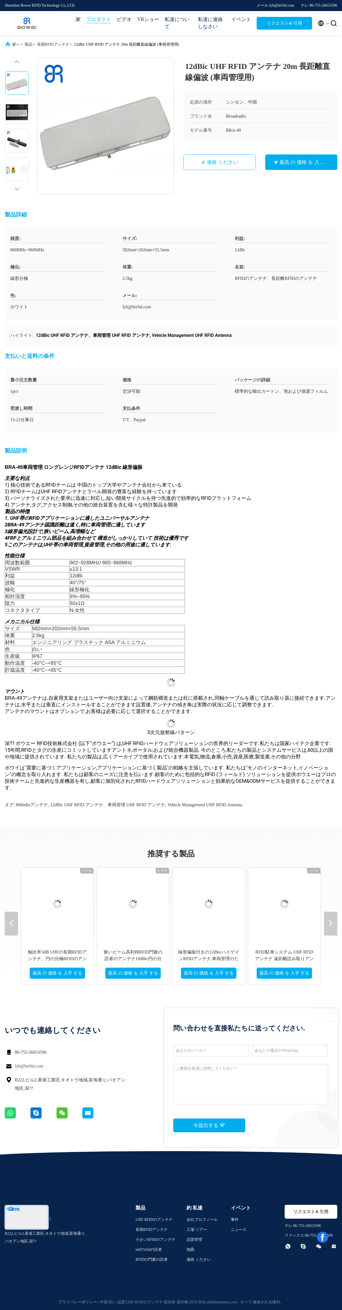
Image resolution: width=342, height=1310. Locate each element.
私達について (177, 23)
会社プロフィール (202, 1220)
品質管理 (194, 1239)
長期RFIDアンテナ (53, 44)
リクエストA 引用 (284, 23)
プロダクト (98, 19)
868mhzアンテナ (32, 804)
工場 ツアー (197, 1230)
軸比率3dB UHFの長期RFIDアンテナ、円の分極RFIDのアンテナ (57, 959)
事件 (235, 1220)
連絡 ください (222, 162)
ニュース (238, 1230)
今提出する (209, 1125)
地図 (190, 1249)
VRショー (148, 19)
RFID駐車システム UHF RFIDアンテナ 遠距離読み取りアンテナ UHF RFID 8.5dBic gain (284, 959)
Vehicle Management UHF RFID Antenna (204, 804)
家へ (16, 44)
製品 (28, 44)
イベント (241, 19)
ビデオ (124, 19)
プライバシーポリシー (77, 1302)
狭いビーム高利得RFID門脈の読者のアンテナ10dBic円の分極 (133, 959)
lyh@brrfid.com (29, 1066)
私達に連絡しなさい (210, 23)
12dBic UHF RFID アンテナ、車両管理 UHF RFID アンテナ (107, 804)
